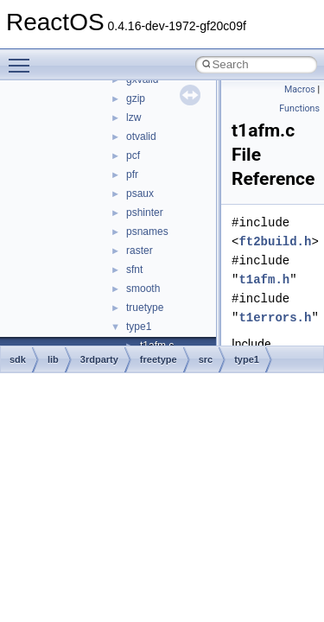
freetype (158, 359)
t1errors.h (274, 317)
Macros (299, 89)
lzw (133, 117)
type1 (138, 327)
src (206, 359)
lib (53, 359)
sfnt (134, 269)
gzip (135, 98)
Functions (299, 108)
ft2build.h (274, 241)
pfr (132, 174)
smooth (143, 288)
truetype (144, 307)
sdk (18, 359)
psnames (147, 231)
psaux (140, 193)
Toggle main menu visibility (23, 58)
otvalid (141, 136)
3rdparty (99, 359)
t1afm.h (263, 279)
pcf (133, 155)
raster (139, 250)
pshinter (144, 212)
